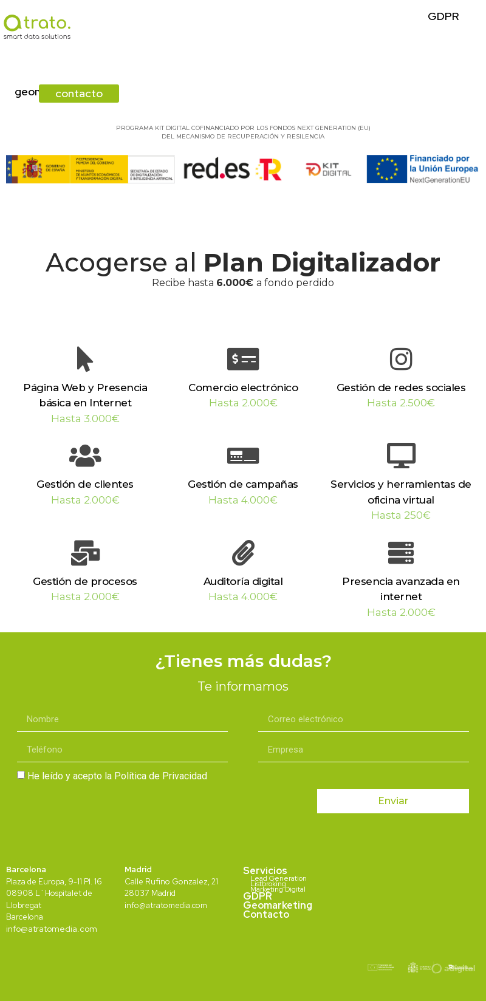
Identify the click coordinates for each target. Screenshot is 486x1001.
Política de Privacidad (160, 776)
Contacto (266, 914)
